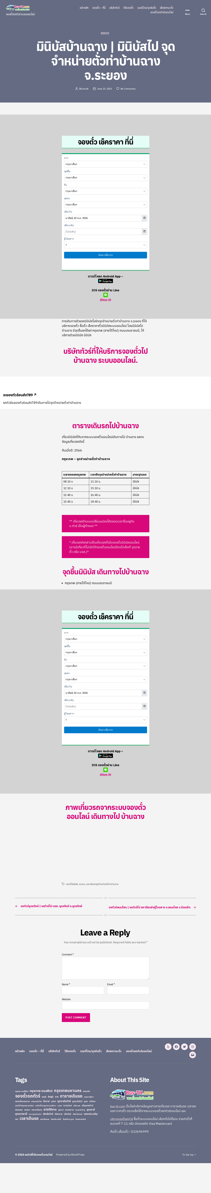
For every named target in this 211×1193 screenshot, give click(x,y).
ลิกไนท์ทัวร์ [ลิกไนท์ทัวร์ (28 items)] (67, 1135)
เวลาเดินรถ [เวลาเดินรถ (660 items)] (29, 1148)
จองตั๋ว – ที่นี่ (99, 7)
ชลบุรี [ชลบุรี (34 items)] (44, 1126)
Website (66, 1004)
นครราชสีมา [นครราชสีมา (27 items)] (89, 1126)
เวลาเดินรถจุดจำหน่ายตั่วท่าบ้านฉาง (102, 884)
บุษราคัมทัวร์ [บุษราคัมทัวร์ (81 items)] (64, 1131)
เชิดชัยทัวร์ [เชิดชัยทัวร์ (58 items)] (48, 1143)
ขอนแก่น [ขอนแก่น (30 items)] (86, 1121)
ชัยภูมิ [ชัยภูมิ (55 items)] (50, 1126)
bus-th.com (118, 1136)
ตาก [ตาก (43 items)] (57, 1126)
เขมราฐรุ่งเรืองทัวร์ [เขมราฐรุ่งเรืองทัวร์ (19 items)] (35, 1144)
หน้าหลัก (84, 7)
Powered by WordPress (73, 1184)
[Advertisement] (87, 854)
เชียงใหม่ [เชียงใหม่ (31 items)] (67, 1144)
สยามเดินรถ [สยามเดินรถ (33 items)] (37, 1139)
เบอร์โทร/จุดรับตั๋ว (146, 7)
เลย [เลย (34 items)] (16, 1149)
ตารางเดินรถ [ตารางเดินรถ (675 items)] (71, 1125)
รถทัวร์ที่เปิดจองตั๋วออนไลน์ (40, 1184)
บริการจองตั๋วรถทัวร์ (123, 1149)
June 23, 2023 (104, 89)
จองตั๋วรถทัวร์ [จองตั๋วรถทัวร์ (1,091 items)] (27, 1126)
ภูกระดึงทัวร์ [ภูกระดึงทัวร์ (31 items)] (77, 1131)
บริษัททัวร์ (114, 7)
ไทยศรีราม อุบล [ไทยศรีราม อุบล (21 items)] (68, 1149)
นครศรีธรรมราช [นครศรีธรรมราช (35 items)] (22, 1131)
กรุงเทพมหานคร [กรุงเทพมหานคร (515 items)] (67, 1120)
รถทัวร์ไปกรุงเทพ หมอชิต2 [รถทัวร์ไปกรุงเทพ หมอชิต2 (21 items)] (24, 1135)
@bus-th (105, 297)
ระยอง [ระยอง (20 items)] (59, 1135)
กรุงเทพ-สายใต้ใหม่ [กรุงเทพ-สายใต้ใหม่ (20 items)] (21, 1121)
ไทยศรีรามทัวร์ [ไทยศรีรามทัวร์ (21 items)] (56, 1149)
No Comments (128, 89)
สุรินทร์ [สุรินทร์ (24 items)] (61, 1140)
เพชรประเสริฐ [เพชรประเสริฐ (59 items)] (91, 1143)
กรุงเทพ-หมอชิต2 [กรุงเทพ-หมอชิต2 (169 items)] (41, 1121)
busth (85, 89)
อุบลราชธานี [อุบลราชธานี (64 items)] (21, 1143)
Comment (68, 960)
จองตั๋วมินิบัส (72, 884)
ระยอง (82, 884)
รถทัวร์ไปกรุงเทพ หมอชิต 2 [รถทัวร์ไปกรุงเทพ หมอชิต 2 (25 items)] (45, 1135)
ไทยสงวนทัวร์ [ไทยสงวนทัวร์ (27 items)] (80, 1149)
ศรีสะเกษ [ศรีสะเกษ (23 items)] (76, 1135)
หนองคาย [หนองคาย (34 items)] (69, 1139)
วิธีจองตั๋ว (128, 7)
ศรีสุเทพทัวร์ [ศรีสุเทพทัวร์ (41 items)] (87, 1135)
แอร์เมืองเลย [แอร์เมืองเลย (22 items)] (44, 1149)
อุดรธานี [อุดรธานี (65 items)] (91, 1139)
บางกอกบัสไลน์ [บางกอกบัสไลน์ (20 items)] (36, 1131)
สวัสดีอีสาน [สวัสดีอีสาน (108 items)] (50, 1139)
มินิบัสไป (105, 33)
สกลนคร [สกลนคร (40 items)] (19, 1139)
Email (111, 990)
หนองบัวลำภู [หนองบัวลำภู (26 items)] (80, 1140)
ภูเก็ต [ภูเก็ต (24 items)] (86, 1131)
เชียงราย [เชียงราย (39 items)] (58, 1143)
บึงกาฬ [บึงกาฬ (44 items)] (46, 1131)
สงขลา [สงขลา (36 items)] (27, 1139)
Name (66, 990)
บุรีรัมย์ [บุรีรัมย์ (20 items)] (53, 1131)
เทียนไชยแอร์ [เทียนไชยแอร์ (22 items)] (77, 1144)
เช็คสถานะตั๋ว (166, 7)
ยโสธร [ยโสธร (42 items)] (92, 1131)
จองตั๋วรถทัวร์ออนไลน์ (161, 12)
